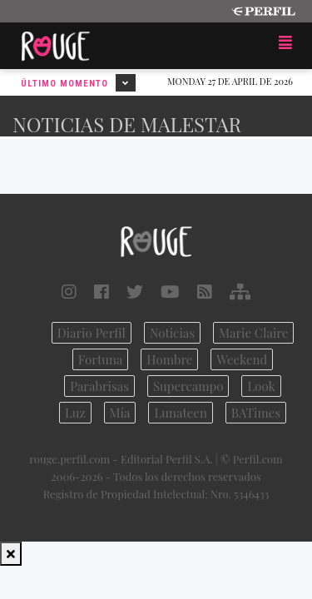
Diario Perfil (91, 332)
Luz (75, 412)
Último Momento (78, 83)
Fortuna (100, 359)
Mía (120, 412)
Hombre (169, 359)
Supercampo (188, 386)
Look (261, 386)
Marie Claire (253, 332)
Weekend (241, 359)
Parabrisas (99, 386)
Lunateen (180, 412)
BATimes (255, 412)
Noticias (172, 332)
